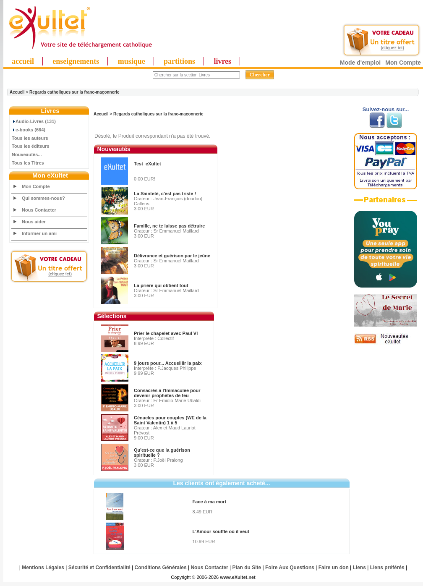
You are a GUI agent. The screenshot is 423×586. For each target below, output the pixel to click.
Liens (359, 567)
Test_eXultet (147, 163)
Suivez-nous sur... (386, 109)
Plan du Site (246, 567)
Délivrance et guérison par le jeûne (172, 255)
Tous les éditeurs (31, 146)
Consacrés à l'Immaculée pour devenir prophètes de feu (167, 393)
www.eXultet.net (238, 577)
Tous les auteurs (30, 138)
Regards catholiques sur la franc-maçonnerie (74, 92)
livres (222, 61)
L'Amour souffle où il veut (221, 531)
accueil (23, 61)
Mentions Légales (43, 567)
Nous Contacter (39, 209)
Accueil (17, 92)
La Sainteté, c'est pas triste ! (165, 193)
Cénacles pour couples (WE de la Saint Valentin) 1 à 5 (170, 420)
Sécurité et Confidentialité (99, 567)
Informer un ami (39, 233)
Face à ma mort (210, 501)
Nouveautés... (27, 154)
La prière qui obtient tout (161, 285)
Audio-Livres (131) (34, 121)
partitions (179, 61)
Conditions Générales (161, 567)
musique (131, 61)
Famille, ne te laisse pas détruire (169, 225)
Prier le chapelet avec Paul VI (166, 333)
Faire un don (334, 567)
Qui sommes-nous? (43, 198)
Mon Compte (403, 62)
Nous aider (34, 221)
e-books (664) (28, 129)
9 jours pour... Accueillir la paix (168, 363)
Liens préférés (387, 567)
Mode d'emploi (360, 62)
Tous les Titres (28, 162)
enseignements (75, 61)
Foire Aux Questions (289, 567)
